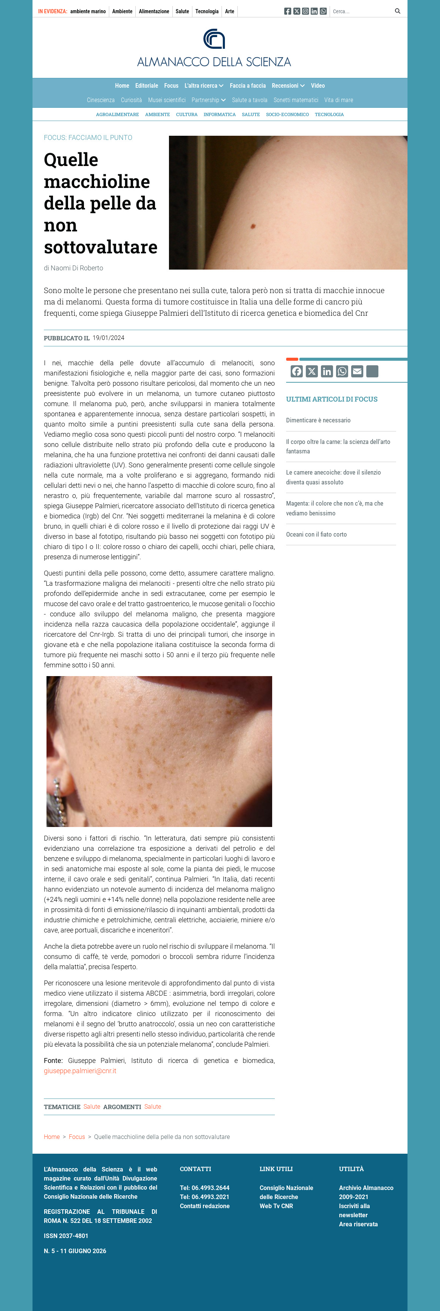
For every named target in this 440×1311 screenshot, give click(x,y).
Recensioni (287, 87)
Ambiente (122, 11)
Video (318, 85)
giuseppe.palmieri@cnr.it (80, 1071)
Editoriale (146, 85)
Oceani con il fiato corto (316, 534)
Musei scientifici (167, 100)
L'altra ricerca (202, 87)
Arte (229, 11)
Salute (182, 11)
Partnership (207, 101)
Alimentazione (154, 11)
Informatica (220, 114)
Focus (171, 85)
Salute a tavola (250, 100)
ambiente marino (88, 11)
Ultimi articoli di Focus (332, 398)
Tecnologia (206, 11)
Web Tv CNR (276, 1206)
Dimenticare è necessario (318, 420)
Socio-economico (287, 114)
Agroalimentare (117, 114)
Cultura (187, 114)
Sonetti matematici (296, 100)
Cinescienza (101, 100)
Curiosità (131, 100)
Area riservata (358, 1224)
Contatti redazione (205, 1206)
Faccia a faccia (248, 85)
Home (122, 85)
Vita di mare (338, 100)
